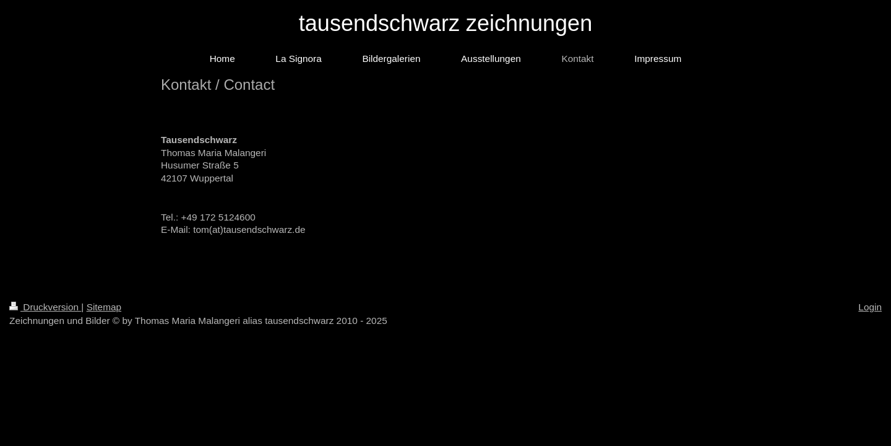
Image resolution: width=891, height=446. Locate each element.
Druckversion (45, 307)
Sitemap (104, 307)
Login (870, 307)
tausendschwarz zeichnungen (445, 23)
